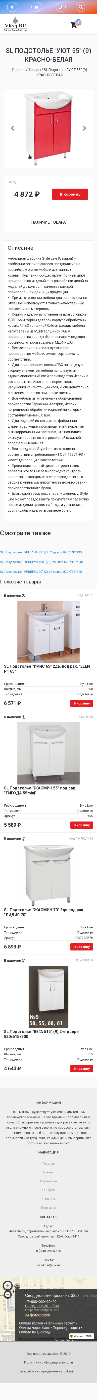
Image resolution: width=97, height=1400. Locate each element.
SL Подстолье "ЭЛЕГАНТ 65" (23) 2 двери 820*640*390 (41, 552)
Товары (48, 1172)
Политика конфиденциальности (48, 1362)
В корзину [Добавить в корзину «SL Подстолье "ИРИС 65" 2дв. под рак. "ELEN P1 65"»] (82, 703)
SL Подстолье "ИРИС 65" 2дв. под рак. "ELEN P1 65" (47, 669)
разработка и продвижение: (48, 1371)
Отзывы (48, 1199)
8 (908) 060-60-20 (48, 1251)
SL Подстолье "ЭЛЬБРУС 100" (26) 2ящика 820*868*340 (41, 562)
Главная (49, 1163)
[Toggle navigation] (88, 24)
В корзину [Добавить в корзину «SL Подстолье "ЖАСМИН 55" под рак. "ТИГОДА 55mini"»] (82, 825)
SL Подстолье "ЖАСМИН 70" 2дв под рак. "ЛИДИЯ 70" (44, 912)
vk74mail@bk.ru (48, 1265)
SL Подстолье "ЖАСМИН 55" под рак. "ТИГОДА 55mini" (40, 790)
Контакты (48, 1207)
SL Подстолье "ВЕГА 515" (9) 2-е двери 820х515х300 (41, 1034)
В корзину (70, 194)
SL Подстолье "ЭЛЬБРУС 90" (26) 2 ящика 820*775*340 (41, 572)
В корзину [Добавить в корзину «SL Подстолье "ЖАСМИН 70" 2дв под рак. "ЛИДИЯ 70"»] (82, 947)
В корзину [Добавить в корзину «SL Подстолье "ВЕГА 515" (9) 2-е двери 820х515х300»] (82, 1069)
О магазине (48, 1181)
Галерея (48, 1190)
